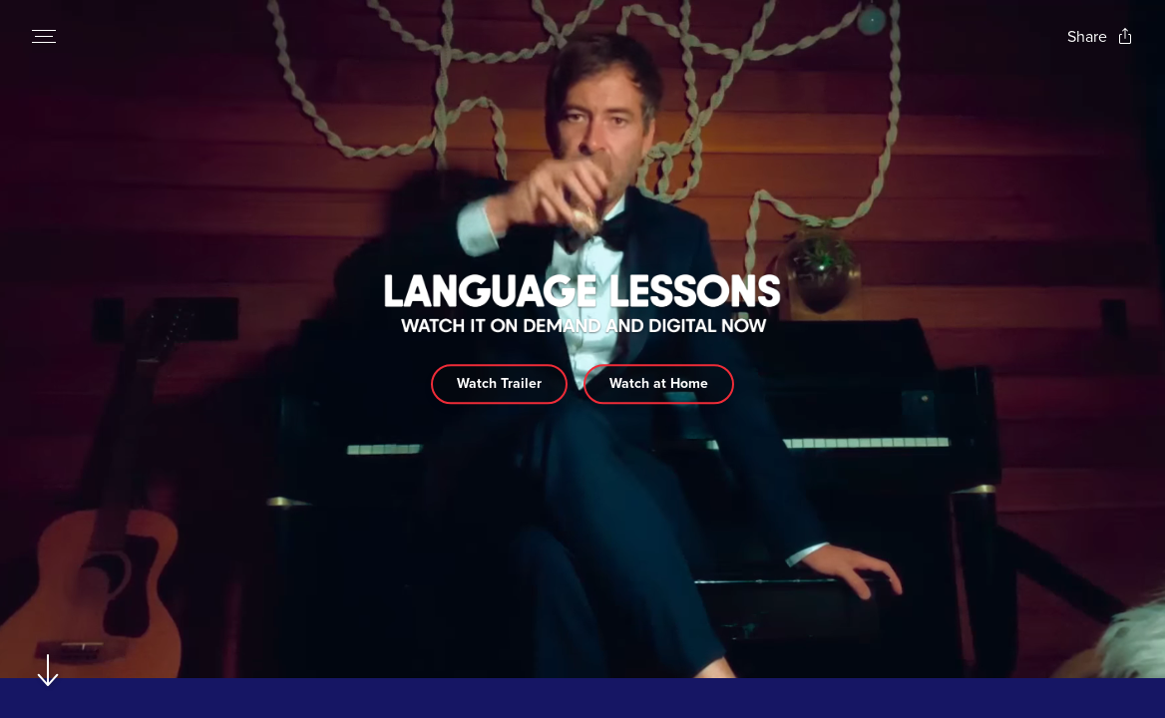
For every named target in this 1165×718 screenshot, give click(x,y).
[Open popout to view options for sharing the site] (1100, 36)
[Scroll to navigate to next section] (48, 669)
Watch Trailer (499, 384)
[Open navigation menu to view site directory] (44, 36)
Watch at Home (658, 384)
